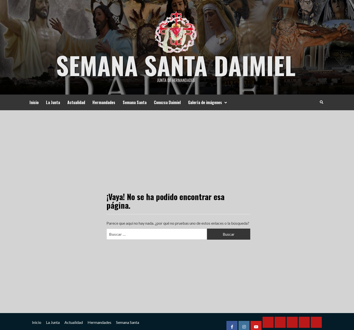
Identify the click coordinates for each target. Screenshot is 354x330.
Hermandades (103, 102)
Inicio (34, 102)
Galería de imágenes (208, 102)
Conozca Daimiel (167, 102)
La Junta (53, 102)
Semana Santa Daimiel (175, 65)
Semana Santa (135, 102)
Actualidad (76, 102)
